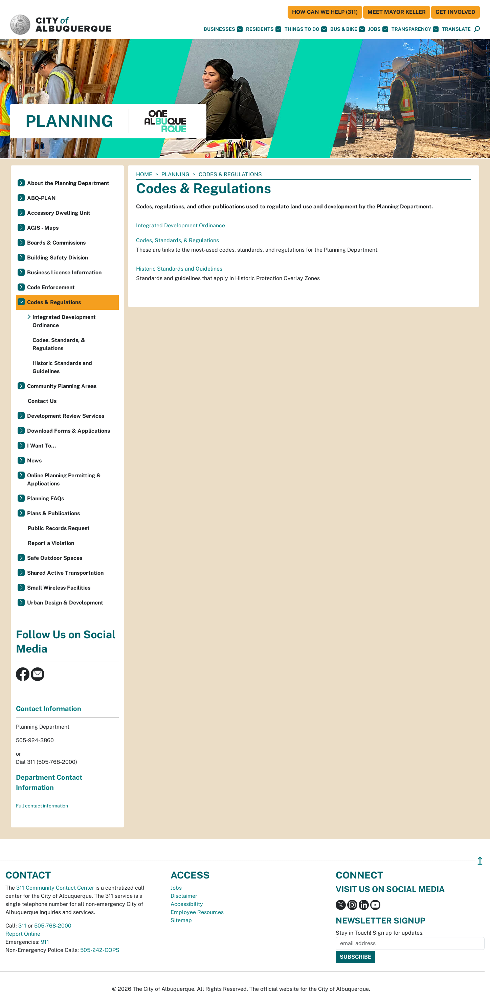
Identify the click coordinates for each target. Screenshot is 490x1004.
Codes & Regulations (54, 302)
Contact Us (42, 401)
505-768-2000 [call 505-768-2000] (52, 925)
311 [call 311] (22, 925)
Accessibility (187, 904)
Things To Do (306, 29)
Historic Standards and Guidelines (179, 269)
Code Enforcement (51, 287)
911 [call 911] (45, 942)
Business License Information (64, 272)
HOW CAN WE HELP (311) (325, 12)
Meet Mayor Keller (397, 12)
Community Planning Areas (61, 386)
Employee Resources (197, 912)
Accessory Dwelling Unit (58, 213)
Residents (263, 29)
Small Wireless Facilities (58, 588)
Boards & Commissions (56, 242)
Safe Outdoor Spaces (54, 558)
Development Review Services (65, 416)
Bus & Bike (347, 29)
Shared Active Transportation (65, 573)
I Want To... (41, 445)
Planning (175, 174)
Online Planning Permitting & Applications (64, 479)
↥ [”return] (480, 860)
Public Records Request (59, 528)
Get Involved (455, 12)
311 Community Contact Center (55, 888)
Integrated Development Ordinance (180, 225)
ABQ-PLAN (41, 198)
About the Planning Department (68, 183)
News (34, 460)
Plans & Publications (53, 513)
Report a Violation (51, 543)
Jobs (378, 29)
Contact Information (48, 709)
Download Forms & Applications (68, 431)
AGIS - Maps (43, 228)
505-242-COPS (99, 950)
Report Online (22, 934)
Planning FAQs (45, 498)
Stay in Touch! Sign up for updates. (380, 933)
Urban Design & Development (65, 602)
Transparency (415, 29)
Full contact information (42, 805)
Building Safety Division (57, 257)
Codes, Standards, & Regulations (177, 240)
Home (144, 174)
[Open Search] (477, 29)
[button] (456, 29)
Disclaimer (184, 896)
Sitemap (181, 920)
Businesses (223, 29)
